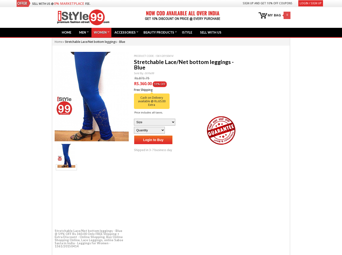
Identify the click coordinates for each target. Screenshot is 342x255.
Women (100, 32)
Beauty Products (158, 32)
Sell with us (210, 32)
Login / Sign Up (311, 3)
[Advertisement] (90, 199)
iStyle (187, 32)
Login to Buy (153, 140)
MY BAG (274, 15)
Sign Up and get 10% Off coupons (267, 3)
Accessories (125, 32)
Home (66, 32)
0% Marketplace (69, 3)
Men (82, 32)
